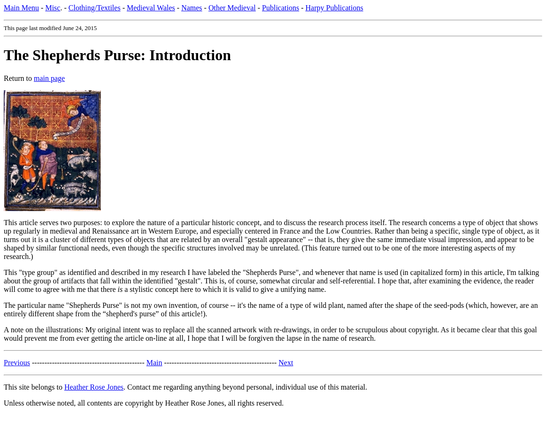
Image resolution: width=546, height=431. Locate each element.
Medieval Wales (151, 8)
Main (154, 363)
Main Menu (21, 8)
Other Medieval (232, 8)
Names (191, 8)
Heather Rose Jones (93, 387)
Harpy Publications (334, 8)
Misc (52, 8)
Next (285, 363)
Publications (280, 8)
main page (49, 78)
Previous (17, 363)
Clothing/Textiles (95, 8)
